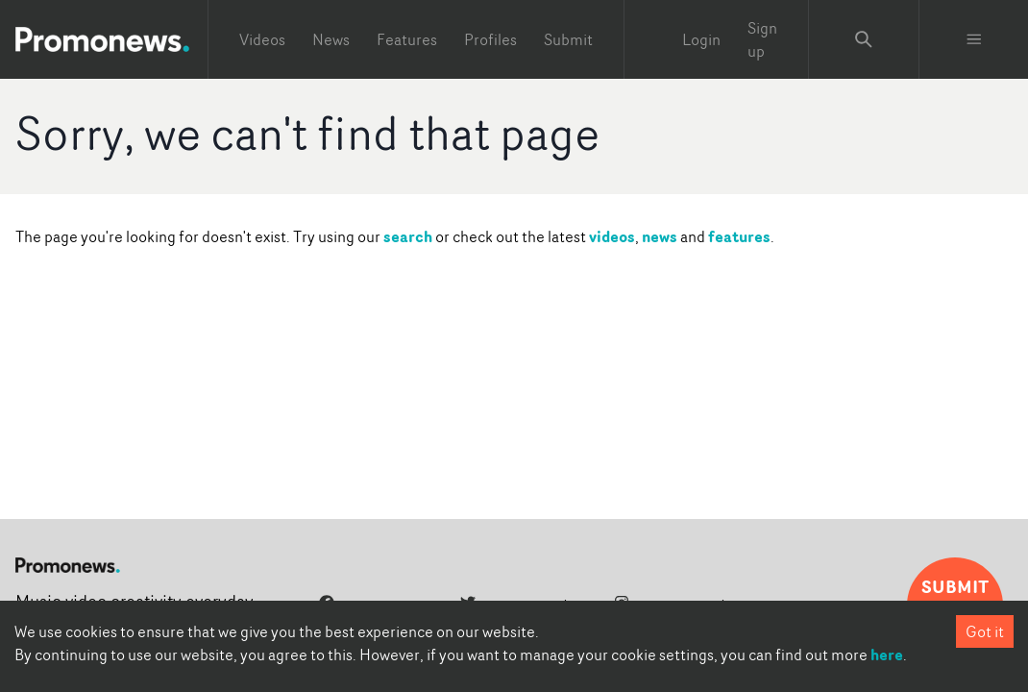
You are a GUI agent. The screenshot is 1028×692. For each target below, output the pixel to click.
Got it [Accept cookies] (985, 631)
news (659, 236)
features (739, 236)
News (331, 39)
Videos (262, 39)
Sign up (762, 39)
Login (701, 39)
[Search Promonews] (864, 39)
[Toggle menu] (974, 39)
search (407, 236)
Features (407, 39)
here (886, 654)
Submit (568, 39)
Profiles (490, 39)
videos (612, 236)
